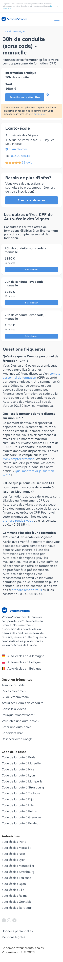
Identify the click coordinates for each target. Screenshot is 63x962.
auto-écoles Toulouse (16, 878)
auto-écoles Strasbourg (18, 872)
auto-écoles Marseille (16, 848)
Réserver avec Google (17, 739)
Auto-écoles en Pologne (21, 662)
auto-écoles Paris (14, 842)
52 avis (27, 162)
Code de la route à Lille (18, 805)
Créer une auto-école (16, 727)
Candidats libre (12, 733)
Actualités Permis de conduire (22, 703)
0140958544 (20, 156)
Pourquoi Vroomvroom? (18, 715)
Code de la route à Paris (18, 757)
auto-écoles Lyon (14, 860)
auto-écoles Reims (14, 896)
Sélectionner (31, 269)
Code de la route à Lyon (18, 775)
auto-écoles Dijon (14, 884)
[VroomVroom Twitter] (14, 920)
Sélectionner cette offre (24, 97)
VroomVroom (14, 19)
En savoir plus (37, 113)
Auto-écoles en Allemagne (23, 656)
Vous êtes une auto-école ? (20, 721)
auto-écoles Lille (13, 890)
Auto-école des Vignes (15, 31)
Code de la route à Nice (18, 769)
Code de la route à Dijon (18, 799)
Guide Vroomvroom (15, 697)
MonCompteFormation (19, 459)
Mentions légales (13, 937)
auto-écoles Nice (13, 854)
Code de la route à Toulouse (21, 793)
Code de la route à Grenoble (21, 817)
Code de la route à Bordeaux (22, 823)
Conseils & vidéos (14, 709)
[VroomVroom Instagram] (9, 920)
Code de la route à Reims (19, 811)
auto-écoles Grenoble (17, 902)
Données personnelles (17, 931)
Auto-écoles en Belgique (21, 668)
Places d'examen (14, 691)
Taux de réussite (13, 685)
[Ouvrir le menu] (57, 19)
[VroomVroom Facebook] (4, 920)
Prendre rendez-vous (31, 200)
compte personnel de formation (31, 375)
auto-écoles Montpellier (18, 866)
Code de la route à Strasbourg (23, 787)
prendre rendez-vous (18, 520)
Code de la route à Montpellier (23, 781)
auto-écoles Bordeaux (17, 908)
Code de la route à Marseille (21, 763)
